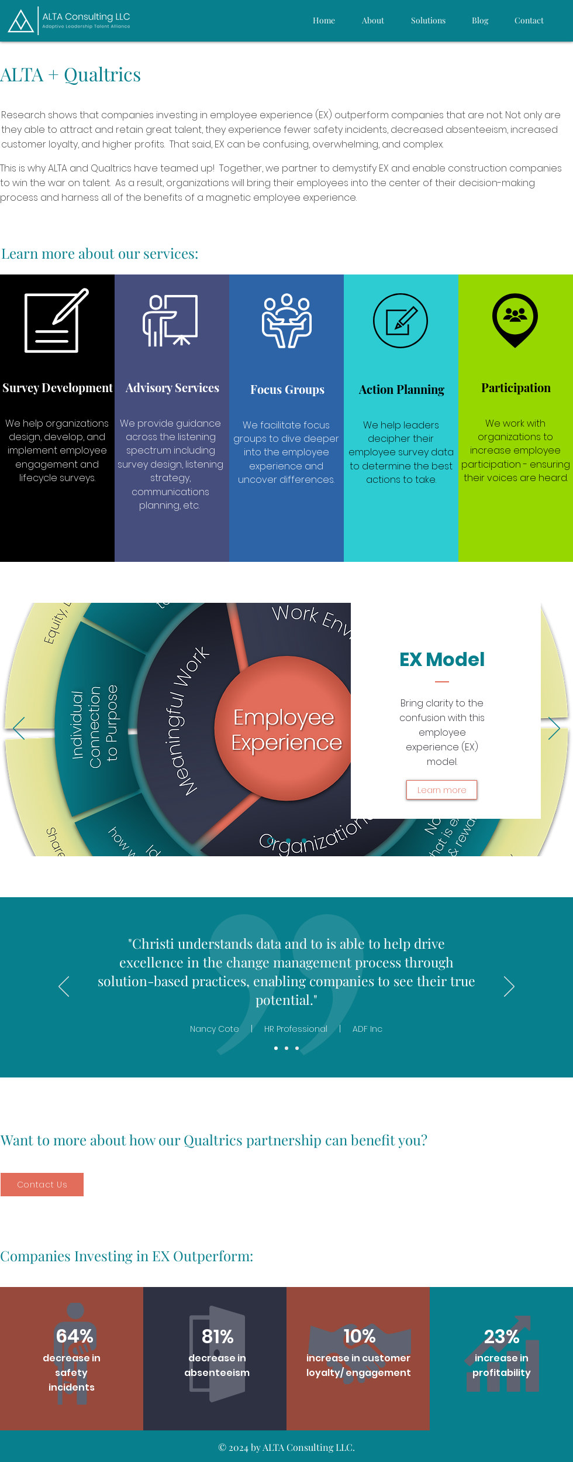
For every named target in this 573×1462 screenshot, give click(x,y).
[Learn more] (441, 789)
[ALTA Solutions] (288, 841)
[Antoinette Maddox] (297, 1048)
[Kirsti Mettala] (276, 1048)
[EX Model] (271, 841)
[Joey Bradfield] (286, 1048)
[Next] (554, 729)
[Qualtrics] (304, 841)
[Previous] (19, 729)
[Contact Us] (42, 1184)
